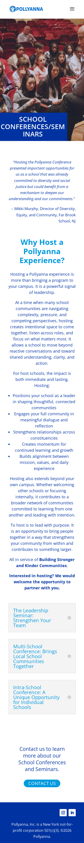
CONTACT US (42, 783)
